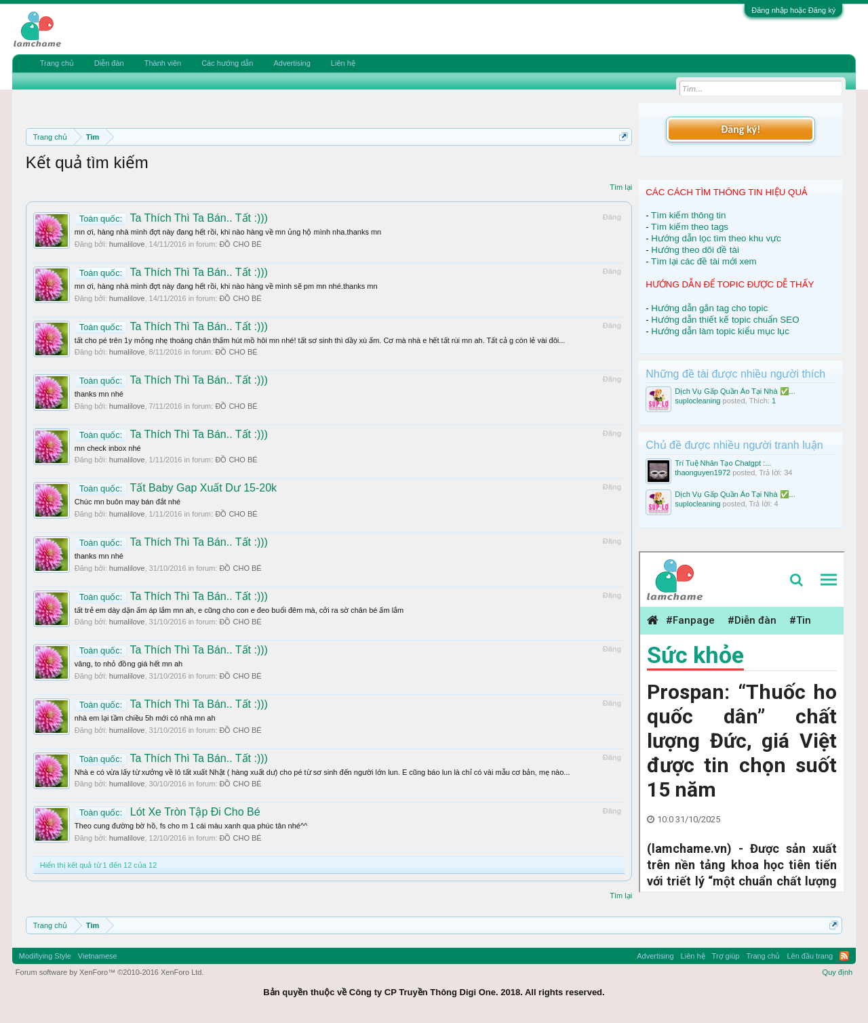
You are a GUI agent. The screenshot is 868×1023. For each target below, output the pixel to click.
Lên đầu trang (810, 956)
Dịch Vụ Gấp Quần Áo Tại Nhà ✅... (735, 391)
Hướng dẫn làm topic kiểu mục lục (720, 331)
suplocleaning (697, 401)
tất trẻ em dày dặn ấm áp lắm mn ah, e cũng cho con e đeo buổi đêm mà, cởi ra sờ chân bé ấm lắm (239, 610)
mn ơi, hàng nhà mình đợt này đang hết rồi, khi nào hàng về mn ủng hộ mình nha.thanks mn (228, 232)
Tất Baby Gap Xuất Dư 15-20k (176, 488)
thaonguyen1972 (702, 472)
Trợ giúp (726, 956)
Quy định (838, 972)
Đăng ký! (740, 129)
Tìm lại (621, 187)
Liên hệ (343, 63)
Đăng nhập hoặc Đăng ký (793, 10)
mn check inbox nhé (108, 448)
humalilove (127, 244)
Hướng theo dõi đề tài (694, 250)
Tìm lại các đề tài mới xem (704, 261)
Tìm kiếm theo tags (689, 227)
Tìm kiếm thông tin (688, 215)
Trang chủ (57, 63)
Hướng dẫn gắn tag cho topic (709, 308)
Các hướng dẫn (227, 63)
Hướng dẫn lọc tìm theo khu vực (716, 238)
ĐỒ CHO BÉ (241, 244)
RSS (844, 956)
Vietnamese (97, 956)
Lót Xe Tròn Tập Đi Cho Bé (167, 812)
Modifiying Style (45, 956)
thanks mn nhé (99, 394)
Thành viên (162, 63)
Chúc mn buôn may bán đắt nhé (127, 502)
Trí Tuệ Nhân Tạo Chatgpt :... (723, 463)
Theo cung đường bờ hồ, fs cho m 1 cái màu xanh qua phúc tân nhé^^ (191, 826)
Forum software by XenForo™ (110, 972)
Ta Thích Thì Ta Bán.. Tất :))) (171, 218)
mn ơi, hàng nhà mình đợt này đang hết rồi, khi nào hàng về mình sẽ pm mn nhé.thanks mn (226, 286)
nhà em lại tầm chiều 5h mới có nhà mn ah (145, 718)
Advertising (291, 63)
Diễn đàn (109, 63)
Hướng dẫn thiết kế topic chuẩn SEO (725, 320)
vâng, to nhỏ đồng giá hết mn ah (128, 664)
